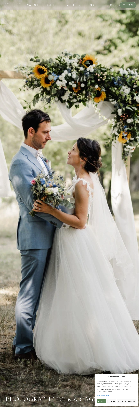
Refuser (111, 401)
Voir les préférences (126, 401)
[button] (135, 376)
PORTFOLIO (71, 5)
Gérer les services (103, 395)
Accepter (101, 401)
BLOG (90, 5)
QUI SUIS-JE (108, 5)
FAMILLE (50, 5)
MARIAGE (33, 5)
